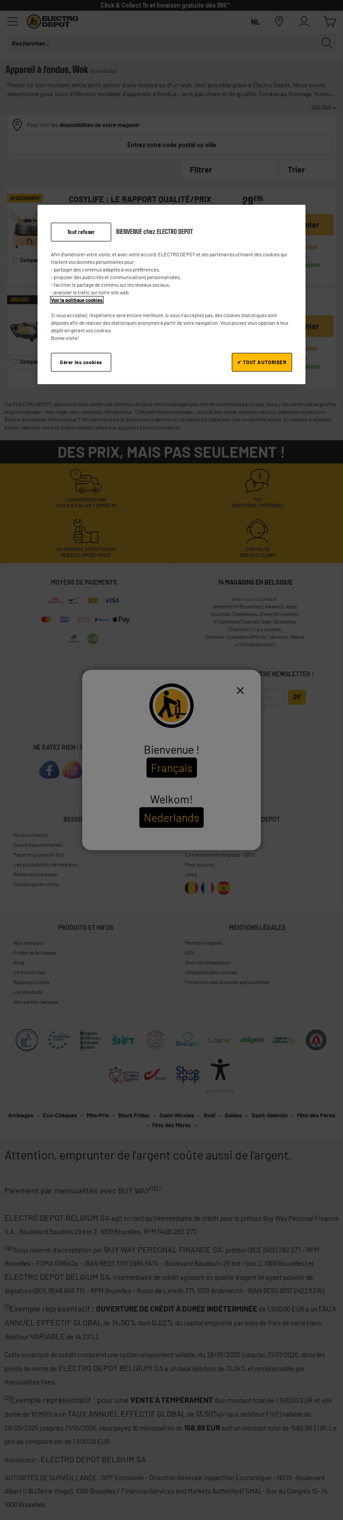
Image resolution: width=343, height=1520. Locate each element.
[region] (171, 294)
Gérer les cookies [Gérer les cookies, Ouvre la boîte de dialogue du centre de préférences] (81, 362)
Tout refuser (81, 231)
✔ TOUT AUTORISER (261, 362)
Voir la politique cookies (77, 300)
